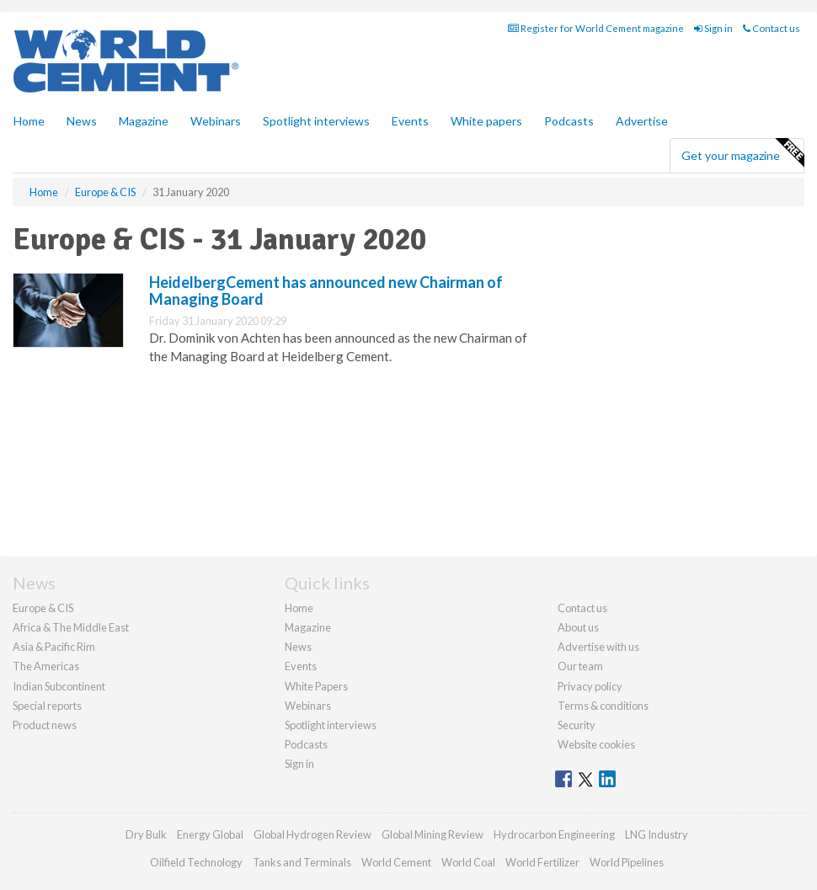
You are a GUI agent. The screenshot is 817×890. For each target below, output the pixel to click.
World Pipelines (627, 862)
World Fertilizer (542, 862)
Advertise (642, 121)
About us (578, 627)
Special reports (47, 705)
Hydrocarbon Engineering (554, 834)
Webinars (215, 121)
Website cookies (596, 744)
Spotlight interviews (316, 121)
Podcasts (569, 121)
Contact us (771, 28)
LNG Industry (656, 834)
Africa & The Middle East (71, 627)
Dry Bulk (146, 834)
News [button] (82, 121)
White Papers (316, 686)
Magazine (143, 121)
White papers (486, 121)
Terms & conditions (603, 705)
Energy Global (210, 834)
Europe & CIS (43, 608)
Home (29, 121)
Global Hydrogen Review (312, 834)
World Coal (468, 862)
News (298, 646)
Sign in (713, 28)
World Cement (396, 862)
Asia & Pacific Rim (54, 646)
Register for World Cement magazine (596, 28)
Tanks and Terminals (302, 862)
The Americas (46, 666)
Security (576, 725)
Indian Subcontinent (59, 686)
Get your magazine (742, 153)
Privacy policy (590, 686)
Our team (580, 666)
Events (410, 121)
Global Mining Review (432, 834)
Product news (45, 725)
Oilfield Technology (196, 862)
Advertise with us (598, 646)
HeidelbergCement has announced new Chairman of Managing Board (326, 290)
